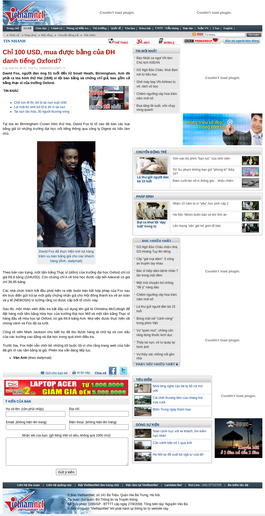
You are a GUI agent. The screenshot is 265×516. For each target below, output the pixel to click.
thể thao (121, 42)
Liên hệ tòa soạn (28, 485)
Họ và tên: (25, 409)
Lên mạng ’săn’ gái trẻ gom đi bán (197, 226)
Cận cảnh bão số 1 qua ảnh (172, 443)
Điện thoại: (92, 422)
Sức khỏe (89, 35)
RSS (200, 34)
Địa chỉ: (74, 409)
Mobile (169, 42)
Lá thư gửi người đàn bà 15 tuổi (153, 179)
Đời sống (46, 35)
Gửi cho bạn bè (57, 373)
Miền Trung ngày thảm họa (172, 409)
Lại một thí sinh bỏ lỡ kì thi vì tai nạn (39, 107)
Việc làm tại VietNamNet (142, 485)
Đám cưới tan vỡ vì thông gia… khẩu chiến (203, 181)
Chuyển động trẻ (67, 35)
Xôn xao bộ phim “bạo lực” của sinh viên (201, 158)
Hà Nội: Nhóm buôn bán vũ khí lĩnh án (200, 215)
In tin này (83, 372)
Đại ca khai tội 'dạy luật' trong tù (151, 224)
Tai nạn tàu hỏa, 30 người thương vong (41, 111)
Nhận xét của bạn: (66, 435)
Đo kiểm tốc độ (238, 485)
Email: (26, 422)
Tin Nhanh (14, 41)
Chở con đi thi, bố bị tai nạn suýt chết (40, 102)
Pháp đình (30, 35)
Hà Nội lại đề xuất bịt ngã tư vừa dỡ (178, 454)
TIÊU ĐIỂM (144, 380)
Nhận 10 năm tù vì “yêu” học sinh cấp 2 (200, 203)
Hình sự (15, 35)
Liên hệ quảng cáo (58, 485)
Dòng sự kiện (147, 425)
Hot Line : (205, 485)
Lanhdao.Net (173, 485)
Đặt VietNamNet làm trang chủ (98, 485)
